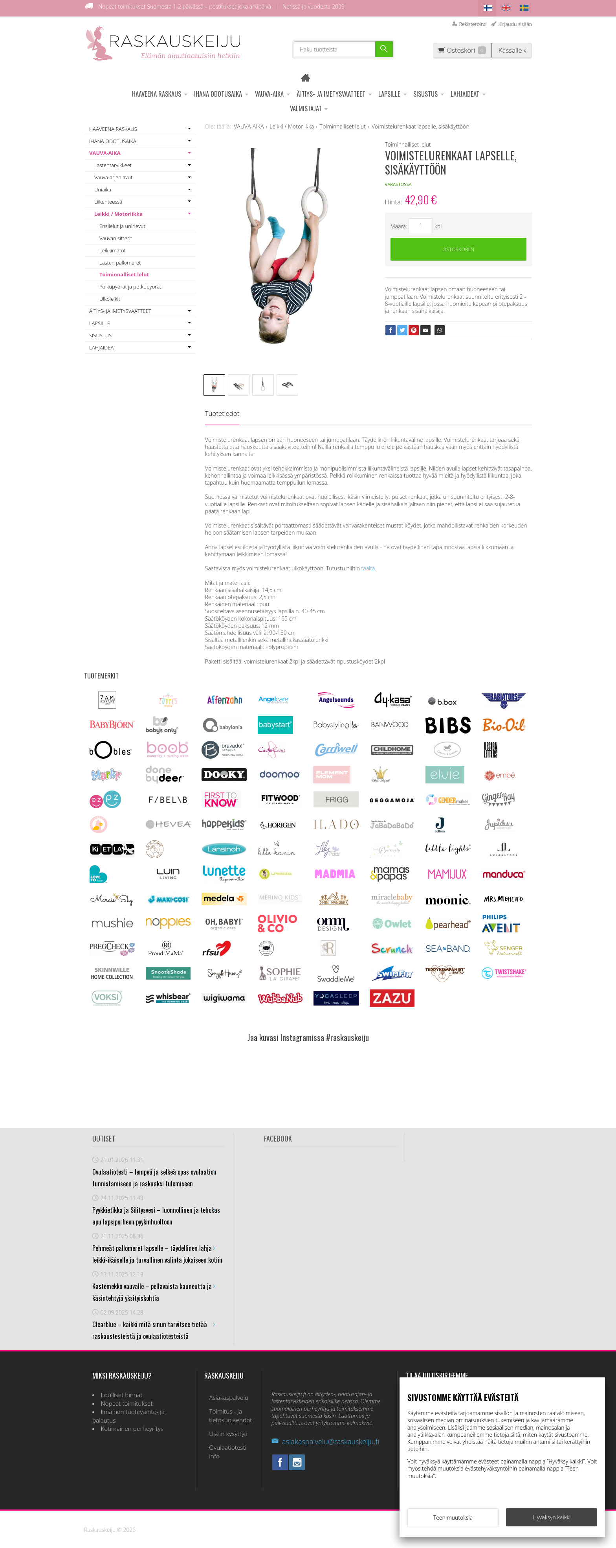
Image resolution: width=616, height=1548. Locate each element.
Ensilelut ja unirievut (122, 223)
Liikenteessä (108, 199)
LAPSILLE (389, 91)
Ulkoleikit (109, 296)
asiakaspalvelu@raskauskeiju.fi (325, 1439)
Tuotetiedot (222, 410)
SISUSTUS (425, 91)
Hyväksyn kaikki (551, 1519)
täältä (368, 566)
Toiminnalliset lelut (124, 272)
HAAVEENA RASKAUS (156, 91)
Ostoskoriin (458, 248)
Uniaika (102, 187)
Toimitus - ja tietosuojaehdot (225, 1409)
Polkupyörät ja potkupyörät (130, 284)
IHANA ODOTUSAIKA (218, 91)
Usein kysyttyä (223, 1424)
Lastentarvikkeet (113, 162)
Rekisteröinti (472, 21)
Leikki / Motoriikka (118, 211)
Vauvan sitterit (115, 235)
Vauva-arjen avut (113, 174)
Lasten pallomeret (120, 259)
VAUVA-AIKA (269, 91)
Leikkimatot (112, 247)
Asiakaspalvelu (224, 1394)
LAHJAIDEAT (465, 91)
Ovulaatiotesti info (228, 1435)
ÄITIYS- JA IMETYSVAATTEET (331, 91)
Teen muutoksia (453, 1519)
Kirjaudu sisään (515, 21)
